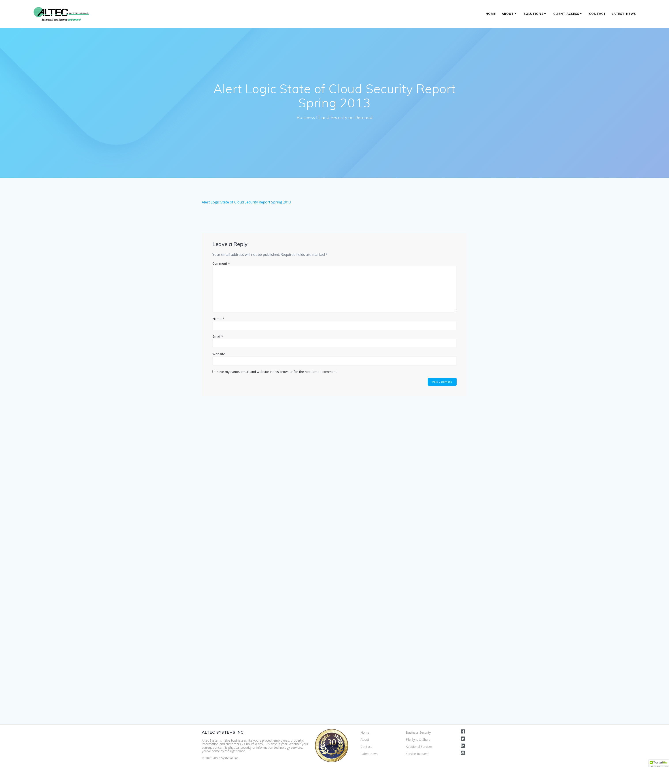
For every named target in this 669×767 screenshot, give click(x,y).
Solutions (533, 13)
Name (218, 318)
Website (218, 354)
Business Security (418, 732)
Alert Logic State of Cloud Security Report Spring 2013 (246, 202)
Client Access (566, 13)
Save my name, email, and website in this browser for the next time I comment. (277, 371)
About (508, 13)
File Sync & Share (418, 739)
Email (217, 336)
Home (491, 13)
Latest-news (624, 13)
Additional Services (419, 746)
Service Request (417, 754)
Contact (597, 13)
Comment (221, 263)
